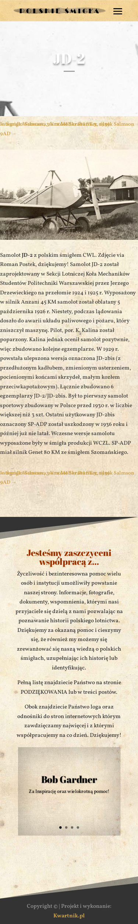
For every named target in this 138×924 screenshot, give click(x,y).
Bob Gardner (69, 779)
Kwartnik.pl (69, 916)
